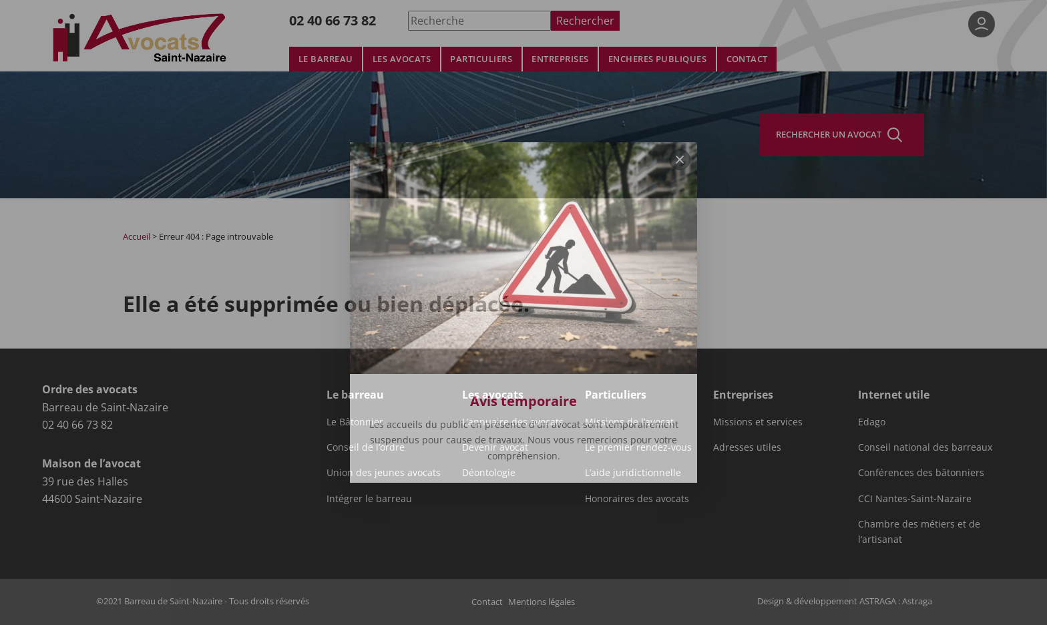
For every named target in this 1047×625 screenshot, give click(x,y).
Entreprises (560, 59)
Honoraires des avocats (637, 499)
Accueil (136, 236)
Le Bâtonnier (355, 422)
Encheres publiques (657, 59)
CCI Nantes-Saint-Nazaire (915, 499)
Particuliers (481, 59)
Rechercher (585, 20)
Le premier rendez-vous (638, 447)
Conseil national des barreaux (925, 447)
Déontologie (488, 473)
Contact (747, 59)
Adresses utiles (747, 447)
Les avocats (402, 59)
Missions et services (758, 422)
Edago (871, 422)
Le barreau (325, 59)
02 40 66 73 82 (332, 20)
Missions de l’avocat (629, 422)
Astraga (917, 601)
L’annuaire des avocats (513, 422)
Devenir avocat (495, 447)
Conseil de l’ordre (366, 447)
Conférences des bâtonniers (921, 473)
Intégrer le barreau (369, 499)
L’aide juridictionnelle (633, 473)
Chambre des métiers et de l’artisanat (919, 531)
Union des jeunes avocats (384, 473)
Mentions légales (541, 601)
